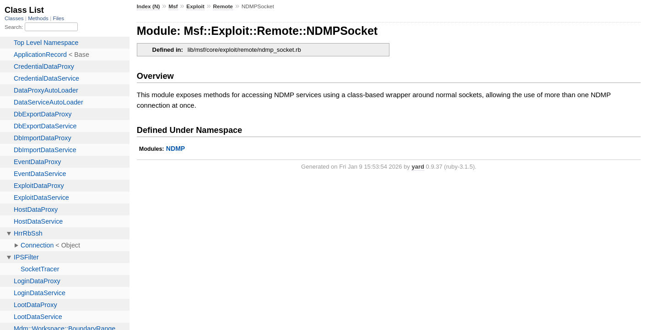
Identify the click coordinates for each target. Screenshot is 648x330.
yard (417, 166)
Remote (223, 6)
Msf (173, 6)
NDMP (175, 148)
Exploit (195, 6)
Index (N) (148, 6)
